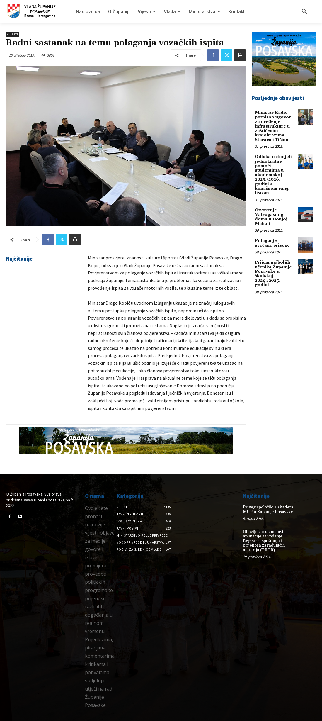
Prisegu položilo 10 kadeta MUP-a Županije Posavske (268, 509)
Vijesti (12, 34)
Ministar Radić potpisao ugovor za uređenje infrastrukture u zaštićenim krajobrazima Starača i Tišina (273, 126)
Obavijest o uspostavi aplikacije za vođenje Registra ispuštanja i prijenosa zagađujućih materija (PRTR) (264, 541)
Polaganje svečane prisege (272, 243)
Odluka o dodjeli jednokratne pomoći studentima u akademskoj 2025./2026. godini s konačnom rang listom (273, 175)
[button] (304, 11)
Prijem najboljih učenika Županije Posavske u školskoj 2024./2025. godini (273, 274)
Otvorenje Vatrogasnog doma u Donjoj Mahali (271, 217)
